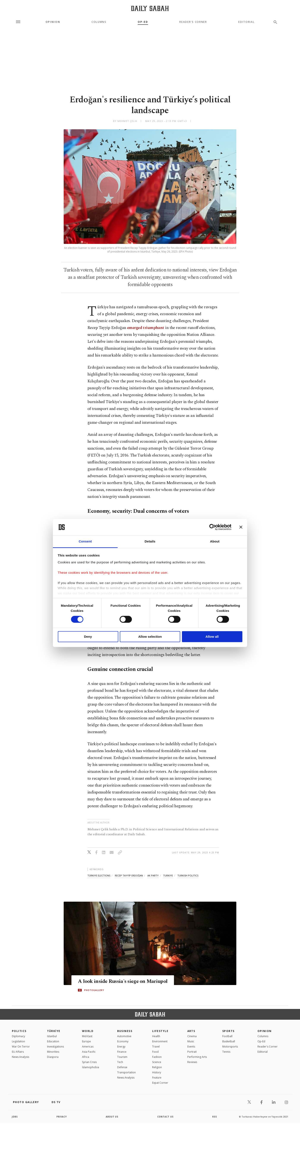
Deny (88, 636)
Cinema (192, 1036)
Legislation (18, 1041)
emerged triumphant (145, 328)
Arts (191, 1031)
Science (156, 1062)
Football (227, 1036)
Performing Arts (197, 1057)
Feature (156, 1077)
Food (155, 1052)
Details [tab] (150, 541)
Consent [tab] (85, 541)
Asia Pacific (89, 1052)
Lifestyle (160, 1031)
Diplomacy (18, 1036)
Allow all (212, 636)
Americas (87, 1046)
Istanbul (52, 1036)
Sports (228, 1031)
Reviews (192, 1062)
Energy (121, 1046)
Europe (86, 1041)
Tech (120, 1062)
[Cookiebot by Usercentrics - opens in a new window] (212, 527)
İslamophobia (90, 1067)
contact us (165, 1116)
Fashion (157, 1057)
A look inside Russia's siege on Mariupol (125, 981)
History (156, 1072)
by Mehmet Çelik (125, 121)
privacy (61, 1116)
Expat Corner (160, 1083)
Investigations (55, 1046)
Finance (121, 1052)
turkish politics (187, 875)
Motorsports (230, 1046)
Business (125, 1031)
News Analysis (20, 1057)
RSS (214, 1116)
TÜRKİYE (53, 1031)
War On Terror (21, 1046)
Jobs (15, 1116)
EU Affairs (18, 1052)
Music (190, 1041)
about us (112, 1116)
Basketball (228, 1041)
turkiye (168, 875)
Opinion (53, 22)
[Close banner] (240, 527)
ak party (153, 875)
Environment (159, 1041)
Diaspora (52, 1057)
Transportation (126, 1072)
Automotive (124, 1036)
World (87, 1031)
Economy (122, 1041)
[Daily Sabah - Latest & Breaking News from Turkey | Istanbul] (150, 8)
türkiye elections (98, 875)
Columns (99, 22)
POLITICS (19, 1031)
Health (156, 1036)
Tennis (226, 1052)
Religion (157, 1067)
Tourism (122, 1057)
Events (191, 1046)
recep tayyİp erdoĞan (129, 875)
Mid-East (87, 1036)
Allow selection (150, 636)
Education (53, 1041)
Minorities (53, 1052)
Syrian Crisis (89, 1062)
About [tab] (214, 541)
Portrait (192, 1052)
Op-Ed (143, 22)
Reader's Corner (193, 22)
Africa (85, 1057)
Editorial (246, 22)
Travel (156, 1046)
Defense (122, 1067)
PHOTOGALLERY (94, 990)
